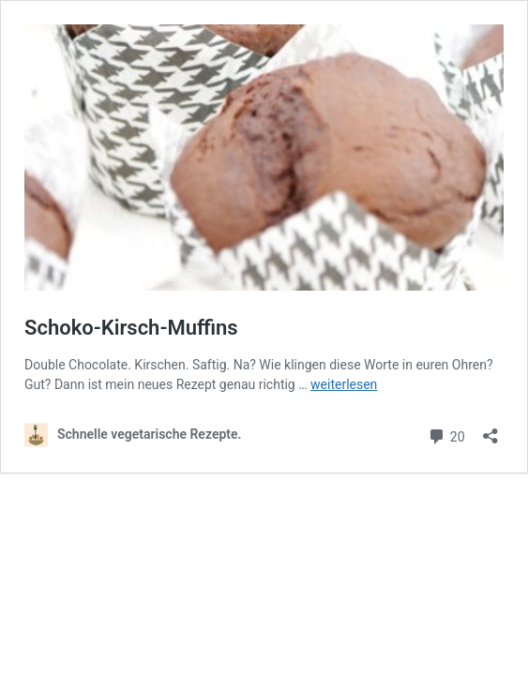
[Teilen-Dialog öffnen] (490, 429)
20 (446, 434)
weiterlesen (343, 384)
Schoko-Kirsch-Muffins (131, 327)
